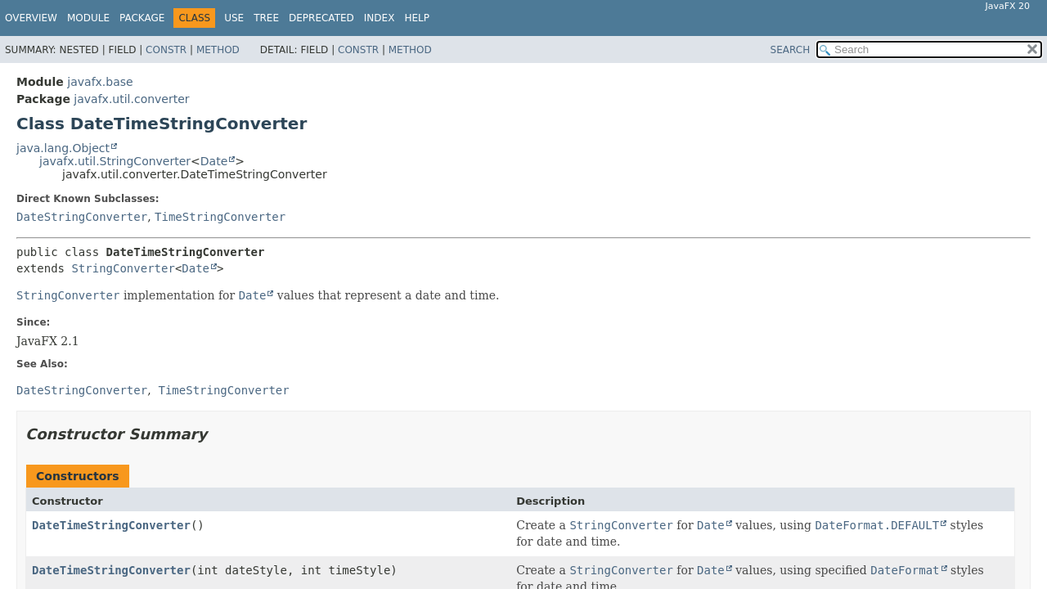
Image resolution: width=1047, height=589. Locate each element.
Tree (266, 18)
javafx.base (100, 81)
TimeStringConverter (220, 216)
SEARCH (791, 50)
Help (416, 18)
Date (213, 161)
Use (234, 18)
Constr (166, 50)
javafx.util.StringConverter (115, 161)
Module (88, 18)
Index (379, 18)
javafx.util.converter (131, 99)
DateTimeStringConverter (111, 525)
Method (218, 50)
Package (141, 18)
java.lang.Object (63, 148)
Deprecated (321, 18)
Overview (31, 18)
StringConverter (122, 268)
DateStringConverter (81, 216)
